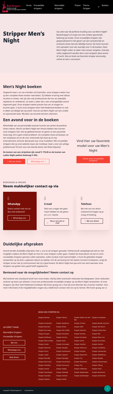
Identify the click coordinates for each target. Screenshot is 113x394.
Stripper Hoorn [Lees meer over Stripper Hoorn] (43, 351)
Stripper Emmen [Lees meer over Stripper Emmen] (61, 337)
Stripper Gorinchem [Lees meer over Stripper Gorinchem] (98, 341)
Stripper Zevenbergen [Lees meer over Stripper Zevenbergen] (81, 376)
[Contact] (107, 388)
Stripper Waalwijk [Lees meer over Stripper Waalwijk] (62, 372)
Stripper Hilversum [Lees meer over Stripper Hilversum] (80, 348)
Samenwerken (29, 390)
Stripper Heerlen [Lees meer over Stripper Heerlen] (97, 344)
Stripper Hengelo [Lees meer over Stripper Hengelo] (62, 348)
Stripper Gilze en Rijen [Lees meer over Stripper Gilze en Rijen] (45, 341)
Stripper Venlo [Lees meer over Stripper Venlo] (97, 369)
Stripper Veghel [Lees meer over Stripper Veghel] (61, 369)
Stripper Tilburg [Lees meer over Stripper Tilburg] (97, 365)
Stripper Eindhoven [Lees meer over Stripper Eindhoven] (44, 337)
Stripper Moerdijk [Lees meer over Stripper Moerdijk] (44, 358)
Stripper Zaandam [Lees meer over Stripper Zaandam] (44, 376)
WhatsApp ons (38, 161)
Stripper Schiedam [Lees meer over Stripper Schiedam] (44, 365)
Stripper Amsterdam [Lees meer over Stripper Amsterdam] (45, 323)
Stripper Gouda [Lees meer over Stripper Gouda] (43, 344)
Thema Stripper (86, 7)
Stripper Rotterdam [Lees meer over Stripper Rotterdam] (80, 362)
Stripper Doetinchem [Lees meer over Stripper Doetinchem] (99, 330)
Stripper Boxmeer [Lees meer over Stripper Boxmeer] (44, 327)
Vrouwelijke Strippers (12, 336)
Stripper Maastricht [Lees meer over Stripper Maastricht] (80, 355)
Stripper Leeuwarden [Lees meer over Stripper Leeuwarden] (99, 351)
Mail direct (14, 357)
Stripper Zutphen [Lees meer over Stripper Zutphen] (44, 379)
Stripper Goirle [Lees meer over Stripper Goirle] (79, 341)
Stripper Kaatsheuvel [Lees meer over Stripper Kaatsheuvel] (63, 351)
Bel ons (14, 342)
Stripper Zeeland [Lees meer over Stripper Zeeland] (61, 376)
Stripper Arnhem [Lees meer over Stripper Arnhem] (79, 323)
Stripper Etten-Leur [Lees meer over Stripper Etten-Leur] (98, 337)
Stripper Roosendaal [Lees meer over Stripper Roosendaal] (63, 362)
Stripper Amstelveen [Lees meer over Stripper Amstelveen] (99, 317)
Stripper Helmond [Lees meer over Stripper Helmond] (44, 348)
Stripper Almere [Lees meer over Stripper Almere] (61, 317)
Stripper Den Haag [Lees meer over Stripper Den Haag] (44, 330)
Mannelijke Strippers (12, 332)
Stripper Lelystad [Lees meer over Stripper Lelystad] (62, 355)
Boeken (105, 5)
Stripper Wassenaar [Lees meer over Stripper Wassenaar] (98, 372)
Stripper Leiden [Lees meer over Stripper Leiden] (43, 355)
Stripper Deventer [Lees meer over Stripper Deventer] (80, 330)
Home (28, 5)
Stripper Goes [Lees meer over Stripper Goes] (61, 341)
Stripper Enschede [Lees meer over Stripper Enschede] (80, 337)
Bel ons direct (14, 161)
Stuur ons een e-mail (56, 222)
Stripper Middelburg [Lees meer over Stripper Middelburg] (99, 355)
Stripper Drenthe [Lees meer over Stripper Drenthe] (80, 334)
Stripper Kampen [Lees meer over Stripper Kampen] (80, 351)
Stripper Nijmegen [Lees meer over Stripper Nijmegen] (62, 358)
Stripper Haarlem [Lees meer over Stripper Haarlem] (80, 344)
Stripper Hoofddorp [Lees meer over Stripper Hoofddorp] (98, 348)
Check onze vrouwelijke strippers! (93, 159)
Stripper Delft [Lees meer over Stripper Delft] (78, 327)
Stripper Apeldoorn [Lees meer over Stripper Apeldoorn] (62, 323)
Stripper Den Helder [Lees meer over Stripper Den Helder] (63, 330)
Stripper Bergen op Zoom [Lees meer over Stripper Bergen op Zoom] (100, 323)
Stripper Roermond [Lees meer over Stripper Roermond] (44, 362)
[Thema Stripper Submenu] (99, 7)
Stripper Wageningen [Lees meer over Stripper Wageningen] (81, 372)
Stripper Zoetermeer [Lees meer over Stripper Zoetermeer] (99, 376)
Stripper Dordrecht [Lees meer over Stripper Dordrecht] (62, 334)
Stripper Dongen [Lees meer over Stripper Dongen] (43, 334)
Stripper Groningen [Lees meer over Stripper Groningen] (62, 344)
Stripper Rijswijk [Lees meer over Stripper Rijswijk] (97, 358)
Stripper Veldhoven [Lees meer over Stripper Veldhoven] (80, 369)
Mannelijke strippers (59, 7)
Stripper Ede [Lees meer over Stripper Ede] (96, 334)
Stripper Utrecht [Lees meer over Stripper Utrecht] (43, 369)
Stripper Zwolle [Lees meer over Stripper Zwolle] (61, 379)
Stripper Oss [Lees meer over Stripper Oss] (78, 358)
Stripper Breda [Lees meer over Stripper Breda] (61, 327)
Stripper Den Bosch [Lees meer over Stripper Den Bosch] (98, 327)
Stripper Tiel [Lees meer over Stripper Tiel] (78, 365)
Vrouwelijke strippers (39, 7)
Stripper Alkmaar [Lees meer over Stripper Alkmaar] (44, 317)
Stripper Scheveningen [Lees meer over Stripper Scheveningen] (99, 362)
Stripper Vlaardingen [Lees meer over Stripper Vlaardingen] (45, 372)
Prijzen (78, 5)
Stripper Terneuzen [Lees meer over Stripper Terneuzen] (62, 365)
